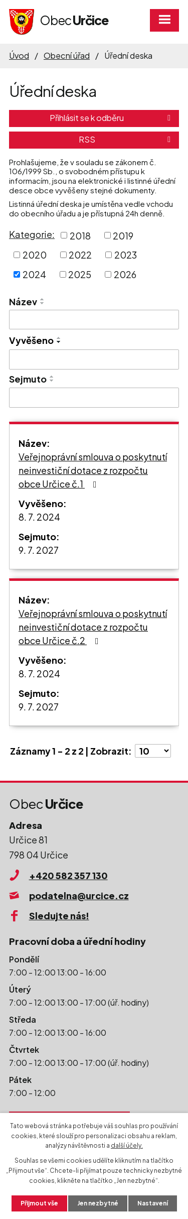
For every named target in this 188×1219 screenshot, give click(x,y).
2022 (80, 255)
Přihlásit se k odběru (112, 117)
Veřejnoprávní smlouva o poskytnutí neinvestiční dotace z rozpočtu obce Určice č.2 (93, 626)
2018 (80, 235)
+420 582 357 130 (68, 875)
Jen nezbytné (97, 1203)
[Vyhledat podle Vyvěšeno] (94, 359)
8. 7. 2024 (39, 517)
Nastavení (152, 1203)
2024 (34, 274)
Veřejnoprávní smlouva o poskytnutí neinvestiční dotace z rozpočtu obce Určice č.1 (93, 470)
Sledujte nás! (59, 915)
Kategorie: (32, 234)
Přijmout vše (39, 1203)
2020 (35, 255)
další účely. (127, 1145)
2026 (125, 274)
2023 (125, 255)
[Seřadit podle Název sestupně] (42, 303)
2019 (123, 235)
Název (23, 301)
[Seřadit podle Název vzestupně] (42, 299)
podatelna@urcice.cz (79, 895)
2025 (79, 274)
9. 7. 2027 (39, 550)
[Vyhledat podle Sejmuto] (94, 398)
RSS (126, 139)
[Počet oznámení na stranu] (153, 751)
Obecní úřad (67, 55)
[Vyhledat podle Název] (94, 320)
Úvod (19, 55)
